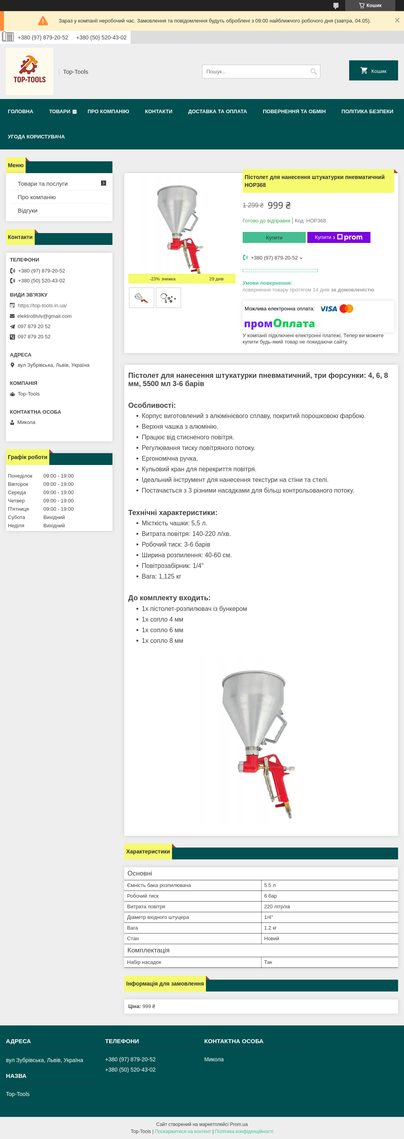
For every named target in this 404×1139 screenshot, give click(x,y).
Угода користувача (36, 137)
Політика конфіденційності (244, 1131)
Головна (20, 111)
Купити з (339, 237)
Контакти (158, 111)
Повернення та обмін (294, 111)
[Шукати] (313, 71)
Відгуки (27, 210)
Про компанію (108, 111)
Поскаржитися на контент (183, 1131)
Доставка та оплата (217, 111)
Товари (59, 111)
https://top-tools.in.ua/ (42, 305)
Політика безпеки (368, 111)
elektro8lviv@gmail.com (44, 316)
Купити (274, 238)
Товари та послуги (43, 183)
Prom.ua (239, 1124)
